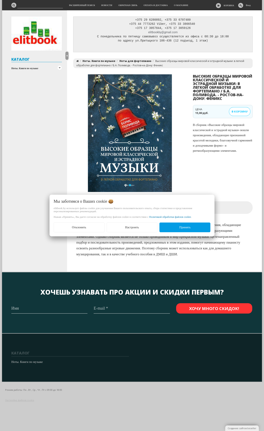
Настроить (132, 227)
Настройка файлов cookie (19, 400)
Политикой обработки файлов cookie (170, 216)
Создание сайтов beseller (242, 428)
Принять (185, 227)
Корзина (229, 5)
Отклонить (79, 227)
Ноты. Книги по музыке (24, 68)
